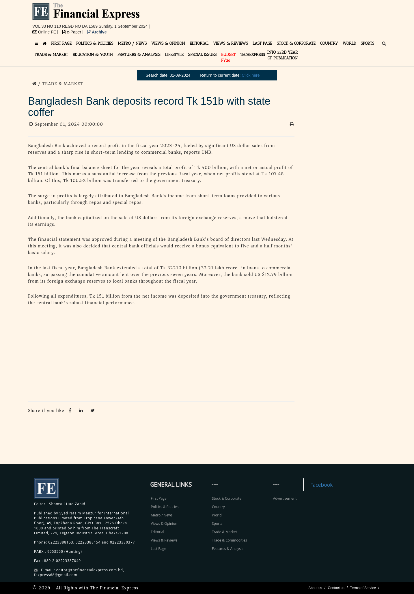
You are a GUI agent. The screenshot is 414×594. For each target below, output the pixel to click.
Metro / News (161, 515)
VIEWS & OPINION (168, 43)
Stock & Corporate (226, 498)
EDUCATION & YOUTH (93, 54)
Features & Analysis (227, 548)
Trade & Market (224, 531)
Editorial (157, 531)
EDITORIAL (199, 43)
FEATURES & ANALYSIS (139, 54)
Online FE (44, 32)
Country (218, 506)
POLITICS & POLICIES (94, 43)
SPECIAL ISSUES (202, 54)
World (217, 515)
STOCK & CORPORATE (296, 43)
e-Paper (72, 32)
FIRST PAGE (61, 43)
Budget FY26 (228, 57)
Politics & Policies (164, 506)
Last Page (158, 548)
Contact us (336, 588)
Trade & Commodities (229, 540)
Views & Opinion (164, 523)
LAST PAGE (262, 43)
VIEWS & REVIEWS (230, 43)
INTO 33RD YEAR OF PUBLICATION (282, 55)
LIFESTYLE (174, 54)
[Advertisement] (287, 16)
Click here (251, 75)
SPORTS (367, 43)
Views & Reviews (164, 540)
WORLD (349, 43)
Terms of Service (363, 588)
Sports (217, 523)
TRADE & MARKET (51, 54)
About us (315, 588)
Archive (97, 32)
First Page (158, 498)
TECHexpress (252, 54)
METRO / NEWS (132, 43)
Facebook (321, 484)
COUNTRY (329, 43)
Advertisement (285, 498)
